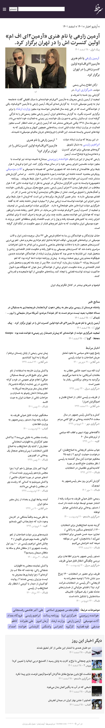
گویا (87, 338)
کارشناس (34, 626)
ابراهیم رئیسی (91, 144)
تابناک (95, 318)
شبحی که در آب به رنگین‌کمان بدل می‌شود (69, 687)
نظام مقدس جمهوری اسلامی (62, 610)
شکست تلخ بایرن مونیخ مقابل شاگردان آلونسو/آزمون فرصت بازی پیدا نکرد (53, 674)
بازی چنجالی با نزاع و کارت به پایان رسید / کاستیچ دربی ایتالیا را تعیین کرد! (51, 661)
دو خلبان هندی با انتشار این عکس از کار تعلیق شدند (64, 648)
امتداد (12, 626)
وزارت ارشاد (23, 109)
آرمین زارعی (92, 58)
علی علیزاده (26, 621)
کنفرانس (58, 626)
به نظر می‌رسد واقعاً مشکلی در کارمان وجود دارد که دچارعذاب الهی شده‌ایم (28, 519)
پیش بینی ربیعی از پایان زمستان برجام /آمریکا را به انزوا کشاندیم (27, 355)
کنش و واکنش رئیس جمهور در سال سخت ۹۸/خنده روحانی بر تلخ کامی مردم (79, 417)
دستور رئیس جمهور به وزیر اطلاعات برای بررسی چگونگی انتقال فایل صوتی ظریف (79, 558)
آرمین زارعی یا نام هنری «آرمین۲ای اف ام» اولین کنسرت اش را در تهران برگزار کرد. (57, 323)
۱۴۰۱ (80, 26)
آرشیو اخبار (91, 26)
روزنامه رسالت (51, 615)
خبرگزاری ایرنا (83, 90)
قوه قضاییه (83, 626)
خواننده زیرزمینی (57, 159)
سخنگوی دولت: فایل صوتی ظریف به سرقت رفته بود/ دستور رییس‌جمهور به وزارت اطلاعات (28, 420)
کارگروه (70, 626)
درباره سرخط (50, 724)
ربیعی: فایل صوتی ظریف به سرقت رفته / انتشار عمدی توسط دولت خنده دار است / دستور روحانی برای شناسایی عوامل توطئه (79, 506)
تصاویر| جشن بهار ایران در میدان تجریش (69, 700)
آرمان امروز (42, 621)
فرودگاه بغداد (14, 615)
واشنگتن (46, 626)
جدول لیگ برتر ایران (29, 724)
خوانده (22, 626)
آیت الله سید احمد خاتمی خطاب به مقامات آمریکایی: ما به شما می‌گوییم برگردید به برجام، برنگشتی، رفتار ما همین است (81, 377)
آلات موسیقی (14, 169)
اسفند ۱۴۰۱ (69, 26)
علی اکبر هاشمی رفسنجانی (28, 610)
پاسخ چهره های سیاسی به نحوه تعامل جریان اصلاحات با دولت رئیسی (81, 355)
